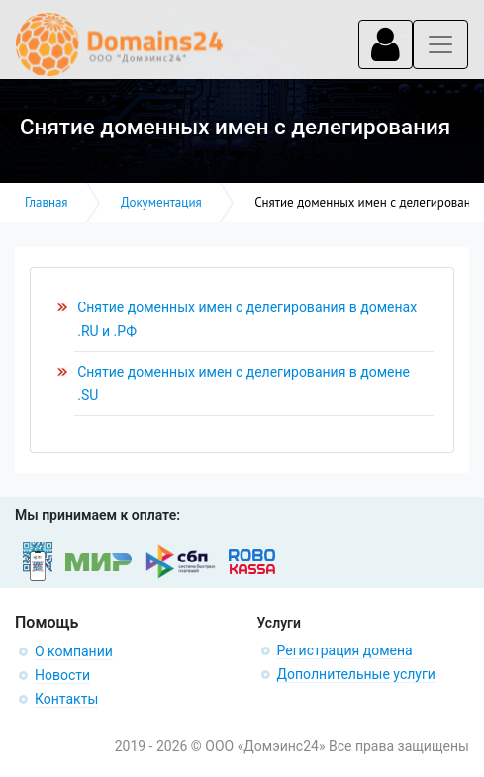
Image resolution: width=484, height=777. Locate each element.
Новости (62, 675)
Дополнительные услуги (356, 674)
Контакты (66, 699)
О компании (74, 651)
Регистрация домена (345, 650)
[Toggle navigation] (385, 44)
